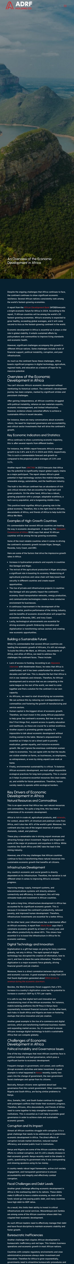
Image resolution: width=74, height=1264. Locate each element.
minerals (61, 817)
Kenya (39, 1072)
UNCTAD (30, 467)
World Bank (46, 925)
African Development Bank (36, 307)
